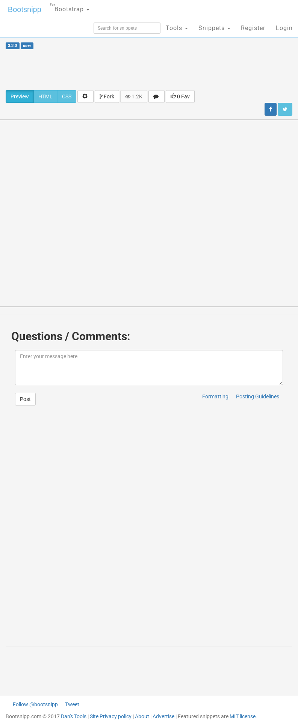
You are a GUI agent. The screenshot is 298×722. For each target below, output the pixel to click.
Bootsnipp (24, 9)
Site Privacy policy (111, 716)
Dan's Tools (73, 716)
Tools (177, 28)
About (142, 716)
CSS (66, 96)
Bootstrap (69, 7)
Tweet (72, 704)
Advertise (163, 716)
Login (284, 28)
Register (253, 28)
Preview (20, 96)
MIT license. (243, 716)
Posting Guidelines (257, 396)
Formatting (215, 396)
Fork (107, 96)
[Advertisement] (149, 69)
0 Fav (180, 96)
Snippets (214, 28)
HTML (45, 96)
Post (25, 399)
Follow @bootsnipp (35, 704)
